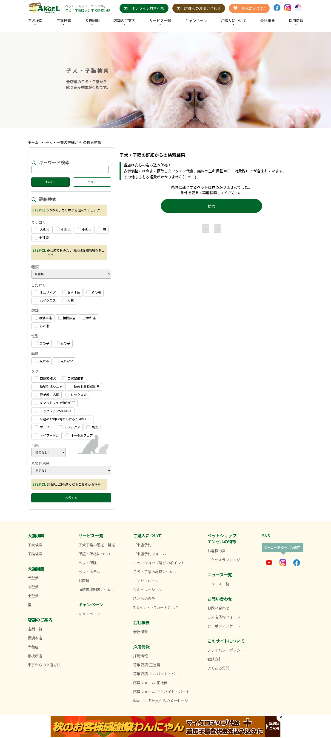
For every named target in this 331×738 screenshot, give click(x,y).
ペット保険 (87, 562)
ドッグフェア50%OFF (53, 411)
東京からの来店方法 (44, 664)
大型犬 (42, 229)
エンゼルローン (146, 580)
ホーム (33, 142)
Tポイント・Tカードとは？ (156, 607)
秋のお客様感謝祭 (84, 386)
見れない (64, 361)
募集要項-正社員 (146, 664)
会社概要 (267, 20)
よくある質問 (218, 668)
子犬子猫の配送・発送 (96, 544)
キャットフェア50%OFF (55, 402)
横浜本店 (43, 318)
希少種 (93, 292)
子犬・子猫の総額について (155, 571)
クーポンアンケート (223, 626)
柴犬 (92, 427)
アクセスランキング (223, 559)
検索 (211, 206)
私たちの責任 (144, 598)
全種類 (42, 237)
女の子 (63, 343)
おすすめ (71, 292)
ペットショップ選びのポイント (159, 562)
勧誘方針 (214, 659)
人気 (68, 300)
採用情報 (140, 655)
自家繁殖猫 (72, 378)
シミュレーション (148, 589)
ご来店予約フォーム (149, 553)
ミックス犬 (76, 394)
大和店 (89, 318)
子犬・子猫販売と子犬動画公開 (87, 10)
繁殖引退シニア (48, 386)
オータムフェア (79, 435)
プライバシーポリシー (225, 650)
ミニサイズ (45, 292)
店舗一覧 (35, 629)
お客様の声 (216, 550)
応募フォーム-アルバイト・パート (161, 691)
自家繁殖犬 (45, 378)
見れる (42, 361)
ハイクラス (45, 300)
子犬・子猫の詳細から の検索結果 (73, 142)
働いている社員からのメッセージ (160, 700)
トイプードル (47, 435)
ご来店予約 (142, 544)
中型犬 (63, 229)
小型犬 (84, 229)
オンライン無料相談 (144, 8)
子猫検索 (63, 20)
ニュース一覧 (218, 584)
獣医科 (83, 580)
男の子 (42, 343)
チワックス (69, 427)
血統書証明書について (96, 589)
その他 (42, 326)
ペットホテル (89, 571)
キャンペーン (196, 20)
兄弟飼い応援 (47, 394)
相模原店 (67, 318)
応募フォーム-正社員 (150, 682)
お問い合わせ (218, 608)
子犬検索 (35, 20)
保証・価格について (94, 553)
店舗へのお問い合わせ (199, 8)
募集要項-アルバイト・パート (157, 673)
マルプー (44, 427)
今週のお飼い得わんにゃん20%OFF (63, 419)
